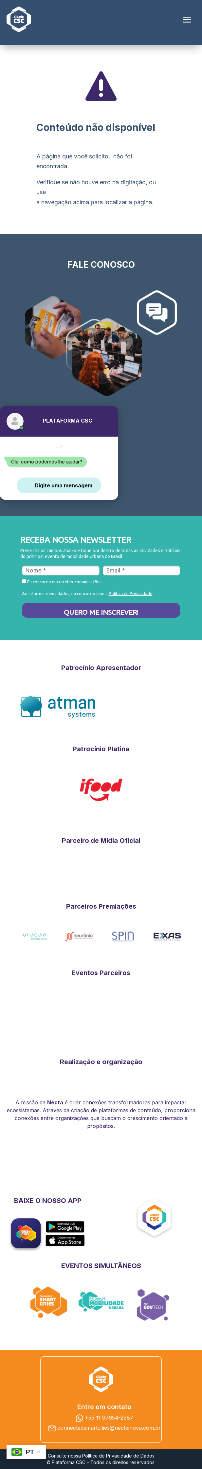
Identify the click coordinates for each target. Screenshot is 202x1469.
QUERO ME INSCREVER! (101, 612)
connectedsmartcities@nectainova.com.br (109, 1427)
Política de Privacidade (130, 593)
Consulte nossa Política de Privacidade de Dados (101, 1456)
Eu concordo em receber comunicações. (62, 581)
